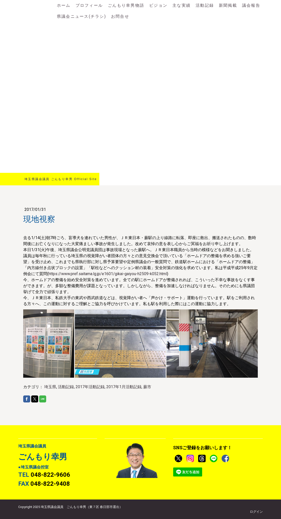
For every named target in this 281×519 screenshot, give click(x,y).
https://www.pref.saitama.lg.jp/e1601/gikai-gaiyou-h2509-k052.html (107, 273)
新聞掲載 (228, 5)
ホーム (64, 5)
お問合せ (120, 16)
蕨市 (147, 386)
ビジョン (158, 5)
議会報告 (251, 5)
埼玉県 (50, 386)
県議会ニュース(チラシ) (81, 16)
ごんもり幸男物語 (126, 5)
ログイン (256, 511)
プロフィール (89, 5)
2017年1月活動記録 (123, 386)
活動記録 (205, 5)
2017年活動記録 (90, 386)
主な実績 (181, 5)
